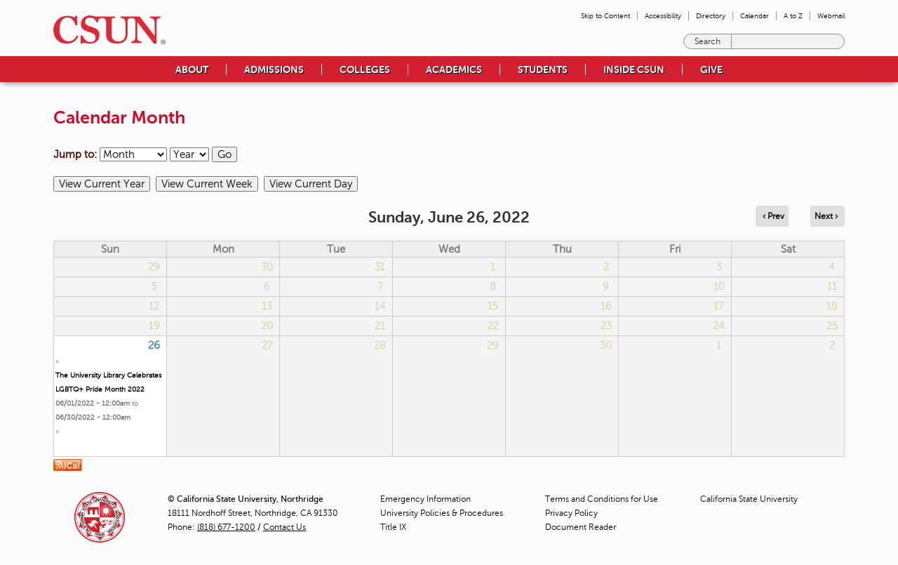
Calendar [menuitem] (754, 16)
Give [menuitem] (711, 69)
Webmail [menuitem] (831, 16)
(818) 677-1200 (226, 527)
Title (393, 527)
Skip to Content (605, 16)
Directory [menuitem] (710, 16)
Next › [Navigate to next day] (826, 216)
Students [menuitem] (543, 69)
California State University (749, 499)
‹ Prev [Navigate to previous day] (773, 216)
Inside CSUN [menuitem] (633, 69)
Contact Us (284, 527)
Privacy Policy (571, 513)
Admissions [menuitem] (274, 69)
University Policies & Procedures (441, 513)
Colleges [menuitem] (365, 69)
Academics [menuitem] (454, 69)
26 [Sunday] (154, 345)
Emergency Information (425, 499)
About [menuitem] (191, 69)
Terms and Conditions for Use (601, 499)
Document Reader (580, 527)
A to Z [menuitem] (793, 16)
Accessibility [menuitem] (663, 16)
